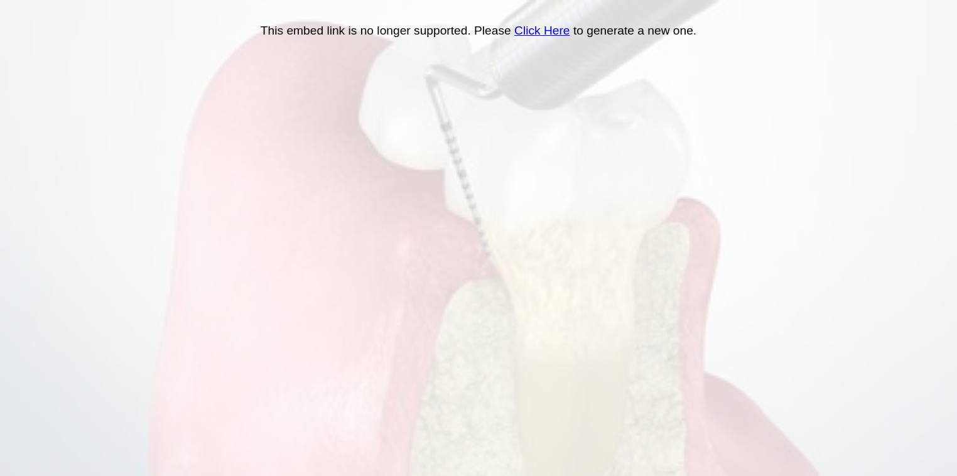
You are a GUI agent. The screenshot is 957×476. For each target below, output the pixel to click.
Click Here (542, 30)
